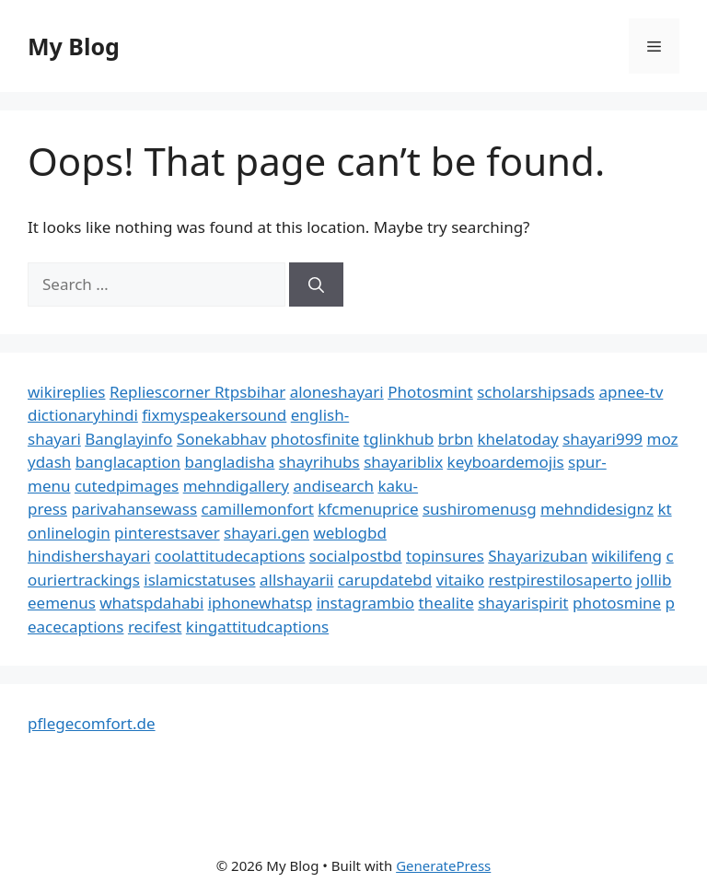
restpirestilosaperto (560, 579)
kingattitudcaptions (257, 626)
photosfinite (315, 438)
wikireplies (66, 391)
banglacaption (127, 461)
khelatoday (518, 438)
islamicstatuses (199, 579)
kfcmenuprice (368, 508)
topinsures (445, 555)
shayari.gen (266, 532)
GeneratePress (443, 865)
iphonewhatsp (260, 602)
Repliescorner (162, 391)
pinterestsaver (167, 532)
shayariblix (403, 461)
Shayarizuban (537, 555)
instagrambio (365, 602)
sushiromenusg (480, 508)
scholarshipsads (536, 391)
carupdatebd (385, 579)
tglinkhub (399, 438)
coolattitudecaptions (230, 555)
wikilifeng (627, 555)
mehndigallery (236, 485)
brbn (455, 438)
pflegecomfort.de (92, 723)
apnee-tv (630, 391)
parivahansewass (134, 508)
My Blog (74, 46)
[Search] (316, 284)
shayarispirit (523, 602)
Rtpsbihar (249, 391)
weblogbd (349, 532)
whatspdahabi (151, 602)
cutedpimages (127, 485)
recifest (155, 626)
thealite (445, 602)
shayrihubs (319, 461)
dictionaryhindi (83, 414)
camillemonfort (258, 508)
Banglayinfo (128, 438)
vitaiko (460, 579)
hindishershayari (89, 555)
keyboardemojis (505, 461)
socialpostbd (355, 555)
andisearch (333, 485)
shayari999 (602, 438)
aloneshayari (337, 391)
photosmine (617, 602)
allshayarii (297, 579)
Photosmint (430, 391)
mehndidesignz (597, 508)
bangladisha (230, 461)
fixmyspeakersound (214, 414)
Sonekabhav (221, 438)
